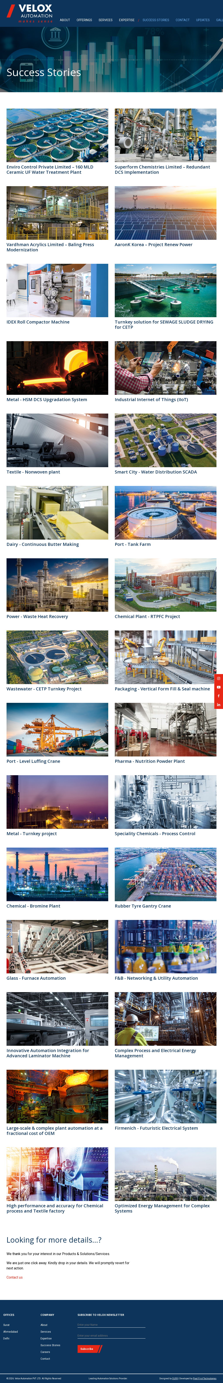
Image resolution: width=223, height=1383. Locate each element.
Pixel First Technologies (204, 1378)
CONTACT (183, 20)
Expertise (46, 1338)
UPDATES (203, 20)
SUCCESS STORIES (156, 20)
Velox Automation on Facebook (218, 697)
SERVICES (106, 20)
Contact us (15, 1277)
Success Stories (50, 1345)
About (44, 1325)
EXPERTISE (127, 20)
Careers (45, 1352)
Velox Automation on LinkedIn (218, 706)
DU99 (175, 1378)
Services (46, 1331)
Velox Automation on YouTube (218, 689)
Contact (45, 1358)
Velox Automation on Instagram (218, 680)
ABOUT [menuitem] (65, 20)
